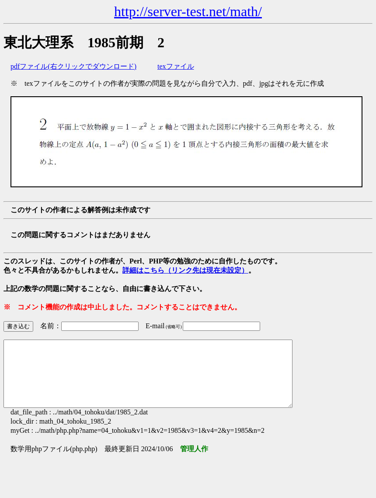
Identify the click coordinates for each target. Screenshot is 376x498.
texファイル (175, 66)
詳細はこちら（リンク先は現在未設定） (185, 270)
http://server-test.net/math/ (188, 11)
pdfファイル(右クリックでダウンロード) (73, 66)
